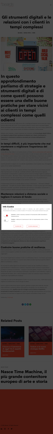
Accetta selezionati (33, 226)
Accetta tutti (18, 226)
